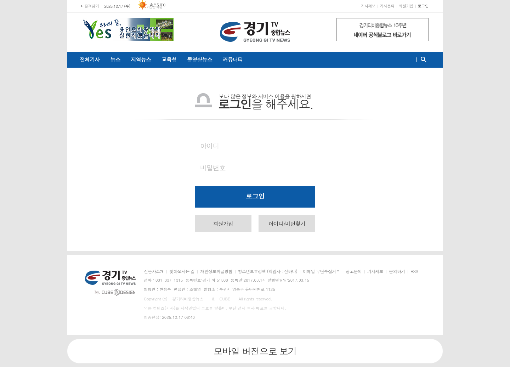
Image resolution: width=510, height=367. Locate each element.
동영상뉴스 (199, 59)
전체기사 (90, 59)
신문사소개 (154, 271)
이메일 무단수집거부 (321, 271)
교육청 (169, 59)
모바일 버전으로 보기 (255, 351)
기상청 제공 (155, 7)
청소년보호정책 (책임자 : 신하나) (267, 271)
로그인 (423, 6)
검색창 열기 (422, 59)
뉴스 (115, 59)
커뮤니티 (233, 59)
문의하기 (397, 271)
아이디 (209, 145)
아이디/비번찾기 (286, 223)
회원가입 (406, 6)
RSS (414, 271)
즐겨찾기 (91, 6)
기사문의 (387, 6)
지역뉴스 (141, 59)
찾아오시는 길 (181, 271)
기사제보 (368, 6)
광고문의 (354, 271)
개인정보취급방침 (216, 271)
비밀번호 (212, 167)
